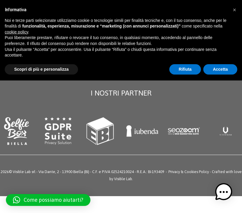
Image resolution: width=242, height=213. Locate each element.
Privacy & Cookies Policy (188, 172)
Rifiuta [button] (185, 69)
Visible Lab (123, 179)
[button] (48, 200)
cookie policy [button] (16, 32)
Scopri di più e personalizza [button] (41, 69)
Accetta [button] (220, 69)
